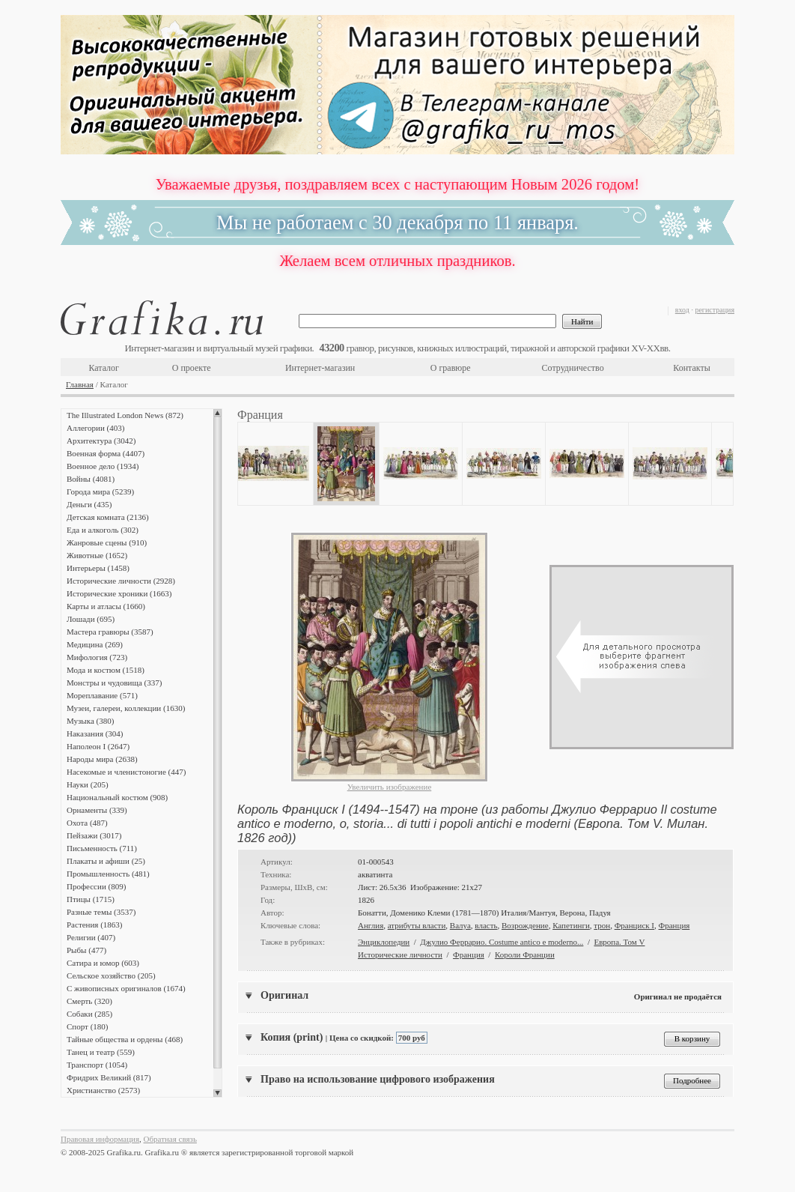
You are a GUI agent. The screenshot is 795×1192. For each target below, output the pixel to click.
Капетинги (571, 925)
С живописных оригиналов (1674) (126, 988)
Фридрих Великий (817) (109, 1077)
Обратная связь (170, 1138)
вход (682, 310)
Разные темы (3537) (101, 911)
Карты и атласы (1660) (106, 606)
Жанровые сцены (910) (107, 542)
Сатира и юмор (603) (103, 962)
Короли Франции (525, 954)
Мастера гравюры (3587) (110, 631)
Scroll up (217, 413)
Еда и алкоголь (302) (102, 529)
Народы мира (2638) (102, 758)
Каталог (103, 368)
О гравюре (450, 368)
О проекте (191, 368)
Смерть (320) (89, 1000)
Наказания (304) (95, 733)
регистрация (714, 310)
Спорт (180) (87, 1026)
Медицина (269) (95, 644)
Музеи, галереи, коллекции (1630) (126, 708)
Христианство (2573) (103, 1090)
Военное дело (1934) (102, 466)
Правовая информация (100, 1138)
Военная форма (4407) (105, 453)
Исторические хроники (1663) (119, 593)
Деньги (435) (89, 504)
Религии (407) (91, 937)
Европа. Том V (619, 941)
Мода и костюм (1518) (105, 669)
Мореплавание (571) (102, 695)
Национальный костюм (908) (117, 797)
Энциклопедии (383, 941)
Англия (370, 925)
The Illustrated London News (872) (125, 415)
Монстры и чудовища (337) (114, 682)
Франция (674, 925)
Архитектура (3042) (101, 440)
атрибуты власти (417, 925)
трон (602, 925)
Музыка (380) (90, 720)
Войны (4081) (91, 478)
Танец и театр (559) (101, 1051)
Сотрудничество (573, 368)
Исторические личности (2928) (121, 580)
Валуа (460, 925)
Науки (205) (88, 784)
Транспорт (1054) (97, 1064)
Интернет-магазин (320, 368)
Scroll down (217, 1093)
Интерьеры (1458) (98, 567)
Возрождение (525, 925)
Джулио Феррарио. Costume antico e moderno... (501, 941)
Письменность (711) (102, 848)
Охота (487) (87, 822)
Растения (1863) (94, 924)
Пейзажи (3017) (94, 835)
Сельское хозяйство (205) (111, 975)
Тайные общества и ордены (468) (125, 1039)
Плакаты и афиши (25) (106, 860)
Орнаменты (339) (97, 809)
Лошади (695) (91, 618)
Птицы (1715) (91, 899)
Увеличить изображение (389, 786)
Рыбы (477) (86, 950)
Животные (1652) (97, 555)
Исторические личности (400, 954)
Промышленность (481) (108, 873)
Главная (80, 384)
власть (486, 925)
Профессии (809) (96, 886)
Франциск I (634, 925)
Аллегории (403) (95, 427)
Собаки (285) (89, 1013)
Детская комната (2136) (108, 516)
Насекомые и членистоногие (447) (126, 771)
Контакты (691, 368)
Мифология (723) (97, 657)
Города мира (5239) (100, 491)
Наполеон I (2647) (98, 746)
